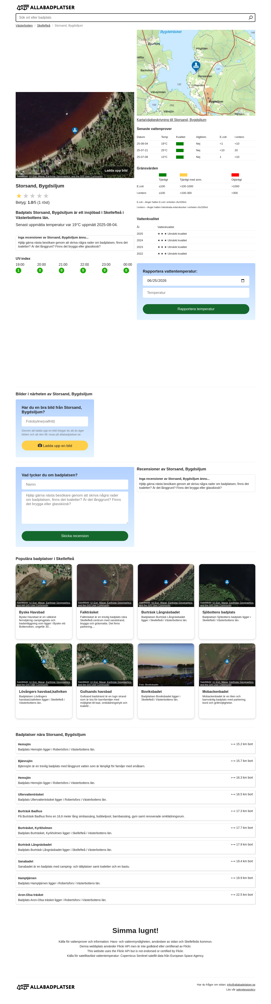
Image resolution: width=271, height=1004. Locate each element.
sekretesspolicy (245, 989)
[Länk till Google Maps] (196, 76)
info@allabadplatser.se (241, 984)
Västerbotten (24, 25)
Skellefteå (43, 25)
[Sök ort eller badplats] (250, 18)
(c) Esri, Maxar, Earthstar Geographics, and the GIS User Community (66, 176)
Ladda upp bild (116, 170)
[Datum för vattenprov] (196, 281)
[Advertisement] (75, 60)
